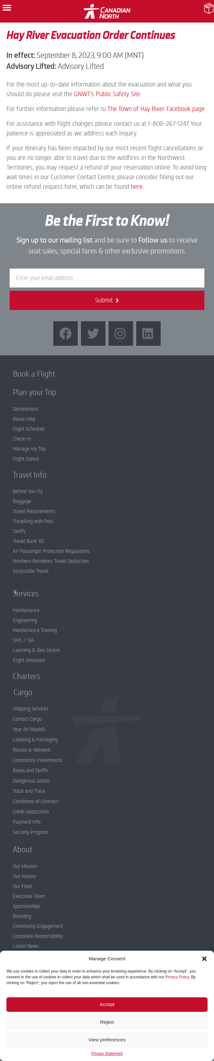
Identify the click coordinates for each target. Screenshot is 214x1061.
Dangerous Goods (31, 781)
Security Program (30, 832)
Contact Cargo (27, 719)
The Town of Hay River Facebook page (156, 109)
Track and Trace (29, 791)
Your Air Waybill (29, 729)
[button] (204, 959)
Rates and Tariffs (30, 770)
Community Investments (37, 760)
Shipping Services (31, 709)
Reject (107, 1022)
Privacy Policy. (177, 977)
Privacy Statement (106, 1053)
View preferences (107, 1039)
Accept (107, 1004)
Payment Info (26, 822)
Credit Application (31, 812)
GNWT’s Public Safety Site (107, 94)
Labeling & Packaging (35, 739)
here (137, 187)
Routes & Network (31, 750)
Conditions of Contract (35, 801)
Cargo (18, 692)
